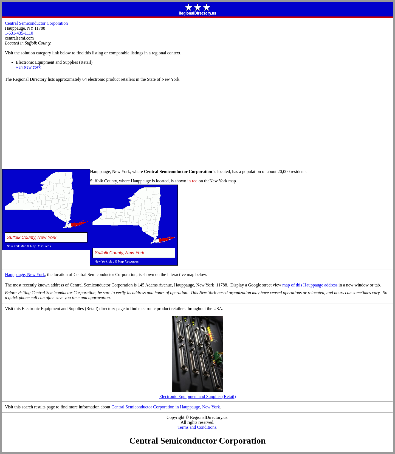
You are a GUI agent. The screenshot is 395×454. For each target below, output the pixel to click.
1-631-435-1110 (19, 33)
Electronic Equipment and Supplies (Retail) (197, 394)
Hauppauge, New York (25, 274)
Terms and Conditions (196, 427)
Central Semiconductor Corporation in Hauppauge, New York (165, 407)
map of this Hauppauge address (309, 285)
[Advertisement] (197, 128)
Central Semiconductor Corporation (36, 23)
